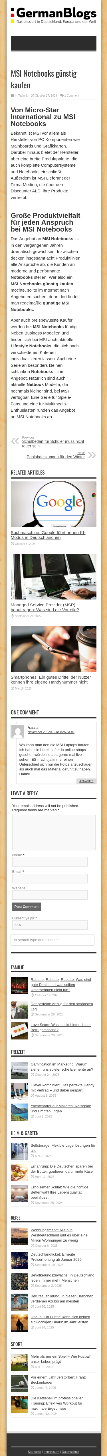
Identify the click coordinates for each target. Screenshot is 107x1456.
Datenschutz (70, 1451)
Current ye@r (24, 918)
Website (19, 888)
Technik (23, 95)
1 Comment (71, 95)
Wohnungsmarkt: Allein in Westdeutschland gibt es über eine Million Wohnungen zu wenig (59, 1235)
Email (17, 871)
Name (17, 855)
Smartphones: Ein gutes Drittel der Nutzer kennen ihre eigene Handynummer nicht (51, 679)
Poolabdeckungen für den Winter (50, 455)
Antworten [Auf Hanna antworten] (86, 781)
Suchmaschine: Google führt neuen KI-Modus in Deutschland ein (48, 535)
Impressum (51, 1451)
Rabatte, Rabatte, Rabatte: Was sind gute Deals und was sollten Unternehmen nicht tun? (61, 984)
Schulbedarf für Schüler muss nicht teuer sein (57, 442)
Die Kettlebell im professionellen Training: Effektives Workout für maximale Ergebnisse (57, 1403)
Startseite (34, 1451)
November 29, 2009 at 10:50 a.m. (51, 732)
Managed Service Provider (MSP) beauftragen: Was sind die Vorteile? (45, 607)
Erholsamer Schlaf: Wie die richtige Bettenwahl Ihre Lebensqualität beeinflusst (59, 1192)
